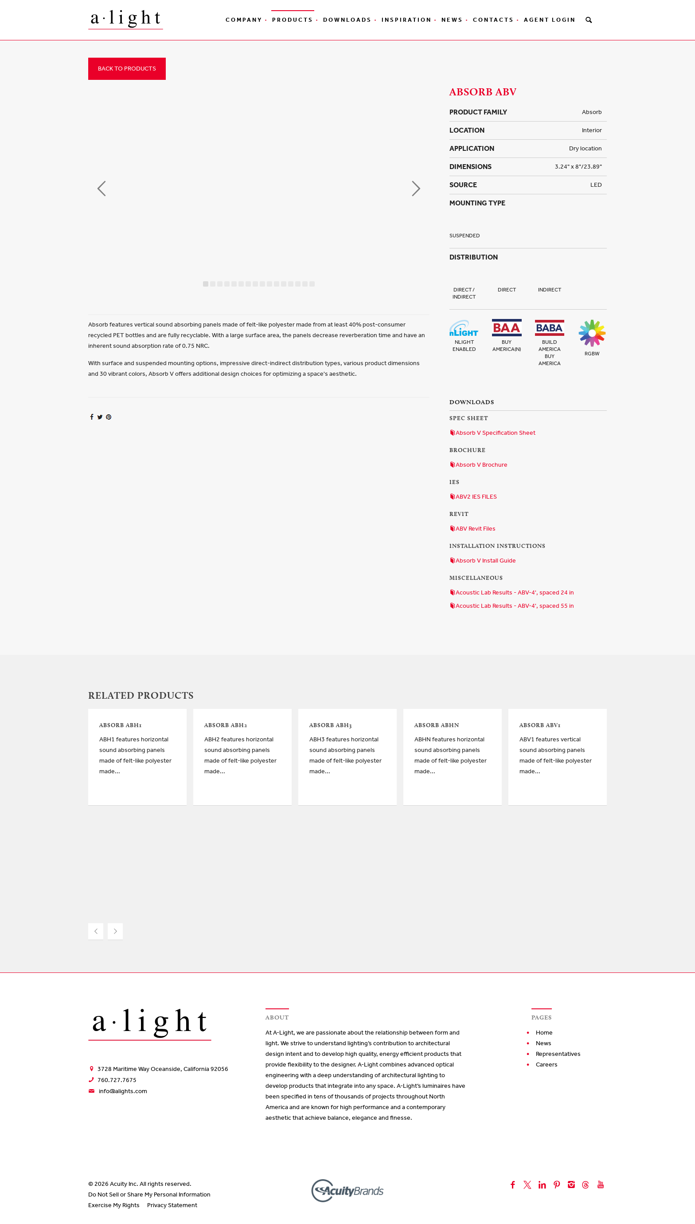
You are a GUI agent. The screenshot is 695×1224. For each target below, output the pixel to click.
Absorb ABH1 (120, 724)
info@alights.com (123, 1091)
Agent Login (550, 19)
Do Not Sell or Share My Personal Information (149, 1194)
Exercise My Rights (114, 1205)
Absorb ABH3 (330, 724)
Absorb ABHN (436, 724)
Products (292, 19)
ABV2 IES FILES (473, 496)
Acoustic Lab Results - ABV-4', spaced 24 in (511, 592)
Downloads (347, 19)
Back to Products (127, 68)
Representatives (558, 1054)
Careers (547, 1064)
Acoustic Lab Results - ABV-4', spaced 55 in (511, 606)
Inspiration (407, 19)
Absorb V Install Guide (482, 560)
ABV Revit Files (472, 528)
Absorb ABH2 (225, 724)
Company (244, 19)
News (452, 19)
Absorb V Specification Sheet (492, 433)
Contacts (493, 19)
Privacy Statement (172, 1205)
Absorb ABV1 (540, 724)
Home (544, 1032)
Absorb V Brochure (478, 464)
